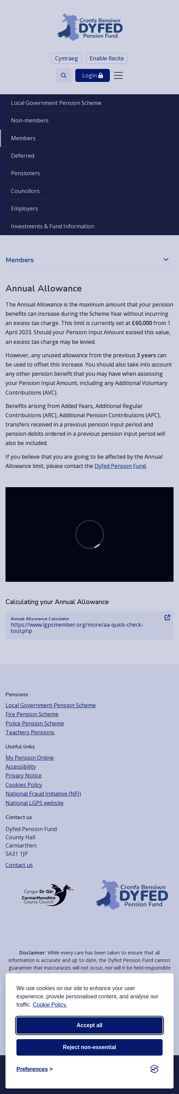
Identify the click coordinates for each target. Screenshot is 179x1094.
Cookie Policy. (50, 1005)
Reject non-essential (89, 1047)
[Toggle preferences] (34, 1069)
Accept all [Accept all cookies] (90, 1025)
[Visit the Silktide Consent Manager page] (154, 1069)
